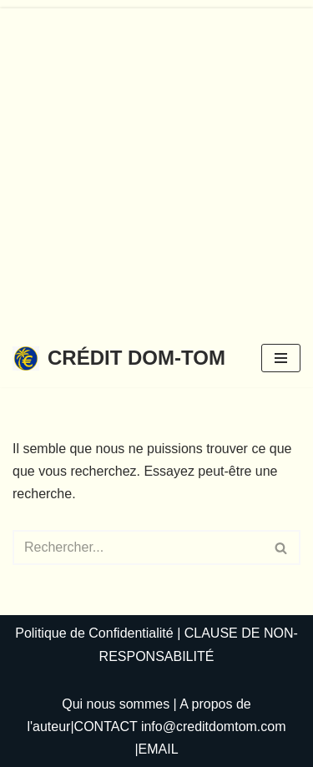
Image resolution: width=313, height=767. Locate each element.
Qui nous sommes (115, 704)
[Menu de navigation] (280, 358)
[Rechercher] (138, 547)
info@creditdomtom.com (213, 726)
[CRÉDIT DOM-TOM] (119, 358)
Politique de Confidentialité (94, 633)
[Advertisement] (156, 164)
